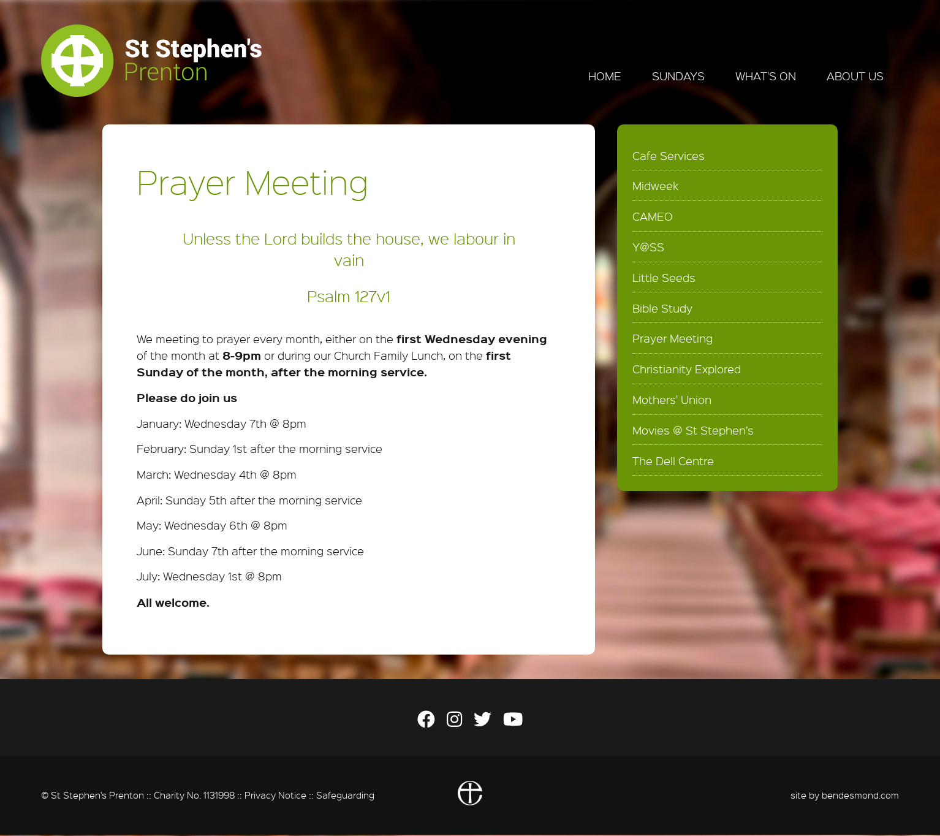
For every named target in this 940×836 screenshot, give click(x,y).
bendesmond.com (860, 795)
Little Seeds (664, 279)
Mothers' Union (671, 400)
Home (604, 76)
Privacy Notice (275, 795)
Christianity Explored (686, 370)
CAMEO (652, 217)
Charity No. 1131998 (194, 795)
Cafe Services (668, 156)
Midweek (655, 187)
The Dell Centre (673, 461)
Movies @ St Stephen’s (693, 431)
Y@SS (648, 248)
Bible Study (662, 309)
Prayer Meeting (672, 339)
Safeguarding (345, 795)
